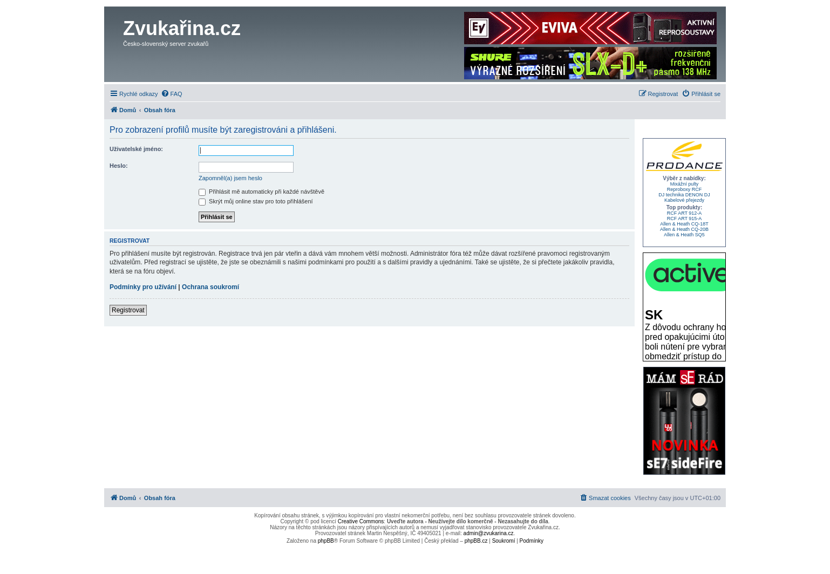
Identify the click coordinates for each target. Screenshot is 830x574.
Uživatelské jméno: (136, 149)
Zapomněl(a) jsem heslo (230, 178)
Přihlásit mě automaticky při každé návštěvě (261, 191)
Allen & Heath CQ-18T (684, 224)
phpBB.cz (476, 541)
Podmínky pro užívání (143, 287)
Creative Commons (361, 521)
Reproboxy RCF (684, 189)
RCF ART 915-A (684, 218)
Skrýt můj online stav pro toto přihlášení (256, 201)
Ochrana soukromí (210, 287)
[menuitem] (171, 93)
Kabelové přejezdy (684, 200)
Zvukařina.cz (182, 28)
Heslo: (119, 165)
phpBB (326, 541)
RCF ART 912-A (684, 213)
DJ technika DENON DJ (684, 194)
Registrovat (128, 310)
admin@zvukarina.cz (489, 533)
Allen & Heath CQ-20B (684, 229)
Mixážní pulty (684, 184)
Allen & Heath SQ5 (684, 234)
